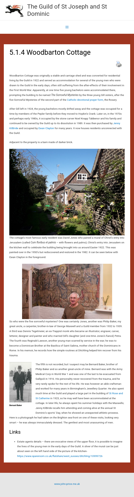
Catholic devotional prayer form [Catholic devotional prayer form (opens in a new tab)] (84, 99)
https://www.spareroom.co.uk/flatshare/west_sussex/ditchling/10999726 (59, 456)
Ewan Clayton (46, 128)
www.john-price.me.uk (67, 483)
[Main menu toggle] (67, 27)
